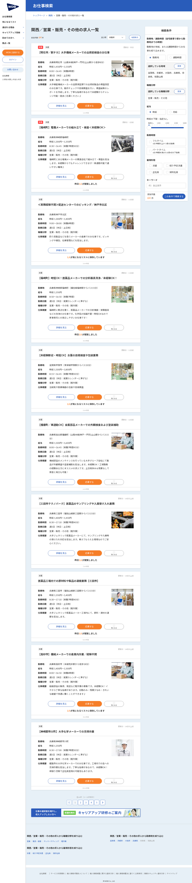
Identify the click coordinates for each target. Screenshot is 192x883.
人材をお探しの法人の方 (11, 79)
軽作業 (63, 841)
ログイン (13, 59)
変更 (179, 66)
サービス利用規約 (57, 873)
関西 (51, 15)
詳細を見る (61, 105)
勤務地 (154, 57)
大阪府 (127, 841)
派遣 (153, 165)
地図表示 (134, 37)
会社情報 (5, 76)
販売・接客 (37, 841)
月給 (173, 112)
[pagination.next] (102, 802)
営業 (28, 841)
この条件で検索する (174, 196)
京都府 (120, 841)
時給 (153, 112)
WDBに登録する (13, 52)
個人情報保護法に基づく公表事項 (129, 873)
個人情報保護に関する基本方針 (102, 873)
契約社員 (172, 172)
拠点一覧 (6, 43)
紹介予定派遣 (174, 165)
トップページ (39, 15)
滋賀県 (112, 841)
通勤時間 (175, 57)
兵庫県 (135, 841)
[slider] (149, 127)
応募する (89, 105)
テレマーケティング (51, 841)
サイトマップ (172, 873)
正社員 (154, 172)
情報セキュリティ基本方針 (154, 873)
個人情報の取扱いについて (77, 873)
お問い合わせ (12, 69)
